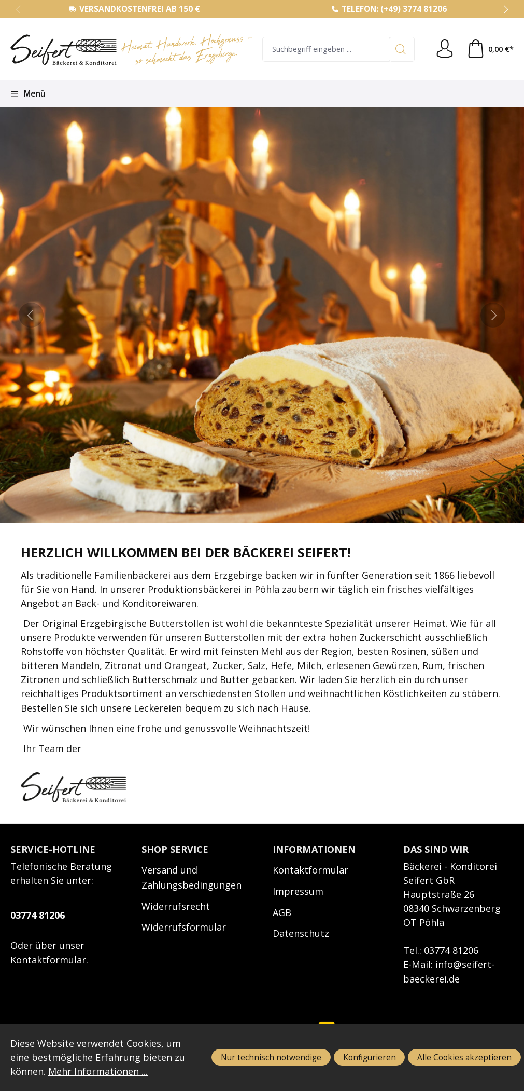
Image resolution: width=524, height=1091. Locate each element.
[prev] (31, 315)
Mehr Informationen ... (98, 1071)
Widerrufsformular (183, 927)
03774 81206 (37, 915)
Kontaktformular (48, 959)
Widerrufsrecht (175, 906)
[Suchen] (402, 49)
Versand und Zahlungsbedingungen (191, 877)
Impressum (298, 891)
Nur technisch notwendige (271, 1057)
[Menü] (27, 94)
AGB (282, 912)
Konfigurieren (369, 1057)
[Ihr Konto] (444, 49)
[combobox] (326, 49)
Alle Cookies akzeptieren (464, 1057)
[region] (262, 315)
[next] (492, 315)
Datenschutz (301, 933)
